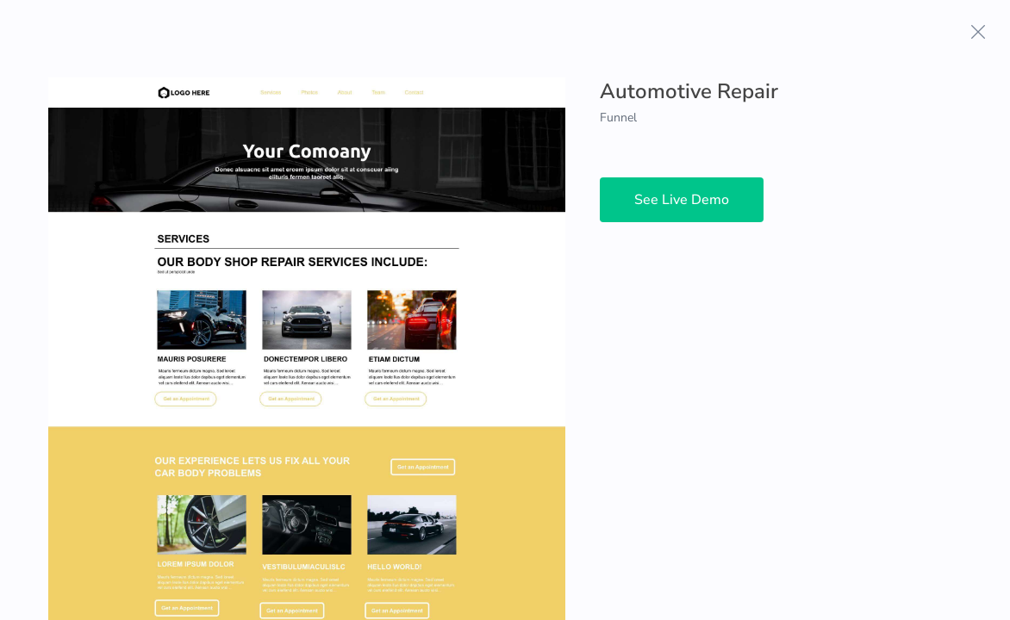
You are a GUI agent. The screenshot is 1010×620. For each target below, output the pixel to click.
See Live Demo (681, 199)
